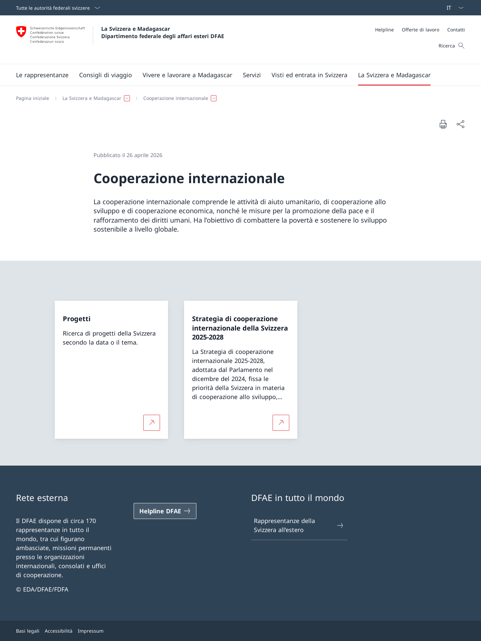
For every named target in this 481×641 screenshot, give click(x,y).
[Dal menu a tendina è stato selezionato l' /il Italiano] (453, 7)
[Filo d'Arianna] (238, 98)
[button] (42, 75)
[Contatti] (456, 29)
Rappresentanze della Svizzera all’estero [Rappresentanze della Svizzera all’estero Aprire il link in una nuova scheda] (299, 525)
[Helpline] (384, 29)
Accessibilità (58, 631)
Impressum (91, 631)
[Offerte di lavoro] (420, 29)
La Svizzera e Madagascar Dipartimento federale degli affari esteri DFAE (162, 32)
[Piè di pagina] (240, 631)
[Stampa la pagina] (443, 124)
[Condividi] (460, 124)
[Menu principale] (235, 75)
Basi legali (27, 631)
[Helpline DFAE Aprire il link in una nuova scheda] (165, 511)
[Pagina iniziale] (32, 98)
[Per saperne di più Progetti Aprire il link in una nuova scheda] (151, 422)
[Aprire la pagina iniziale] (120, 39)
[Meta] (420, 29)
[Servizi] (251, 75)
